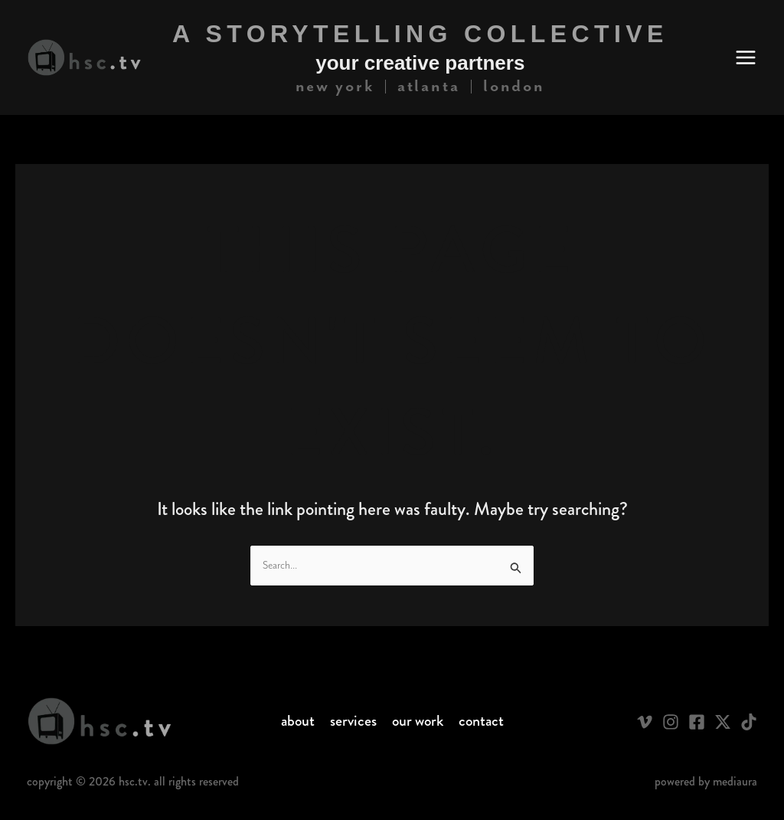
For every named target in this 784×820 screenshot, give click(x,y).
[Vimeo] (644, 721)
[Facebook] (696, 721)
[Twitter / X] (722, 721)
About (298, 721)
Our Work (417, 721)
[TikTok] (748, 721)
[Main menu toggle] (745, 57)
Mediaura (735, 781)
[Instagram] (670, 721)
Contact (481, 721)
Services (353, 721)
